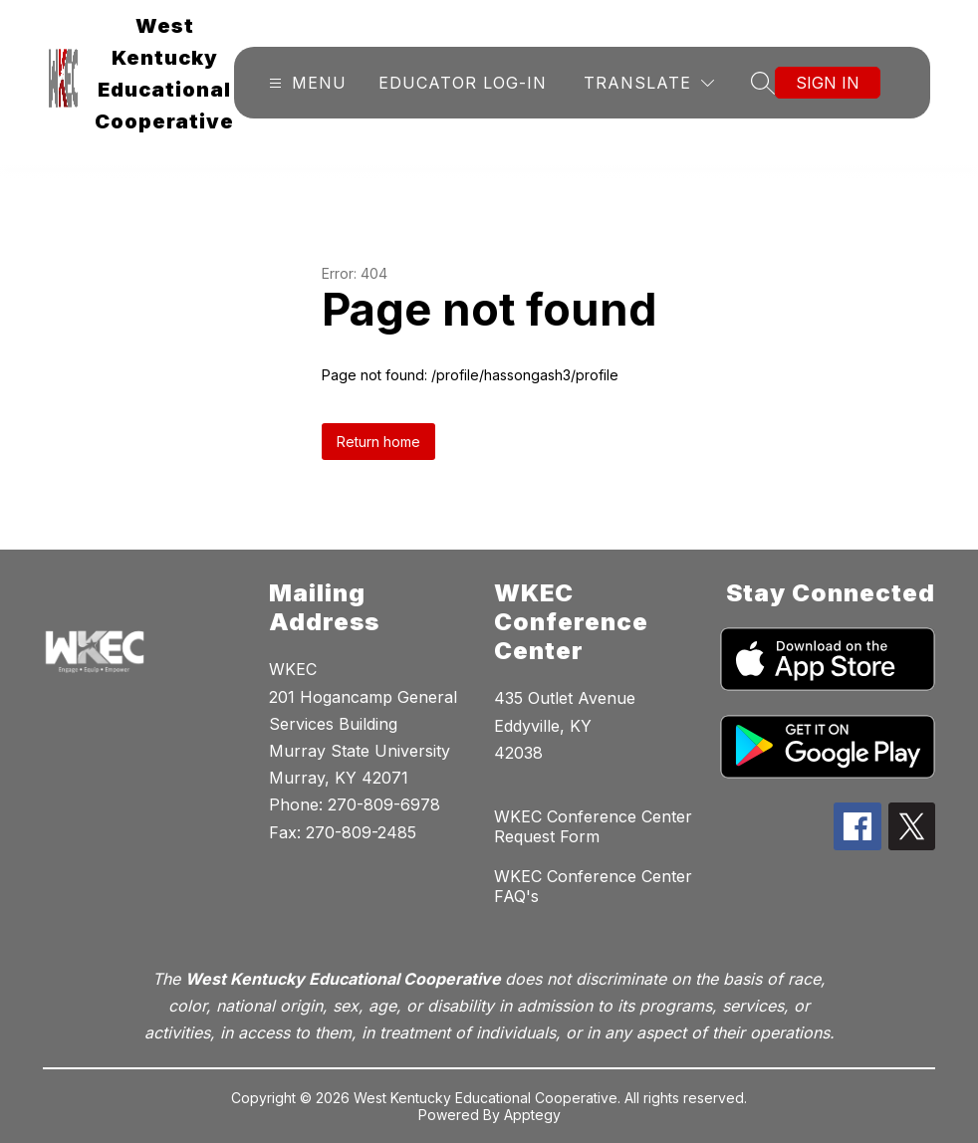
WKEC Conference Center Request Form (593, 826)
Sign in (827, 83)
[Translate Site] (649, 83)
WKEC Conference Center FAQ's (593, 886)
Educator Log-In (462, 83)
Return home (378, 441)
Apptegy (532, 1114)
